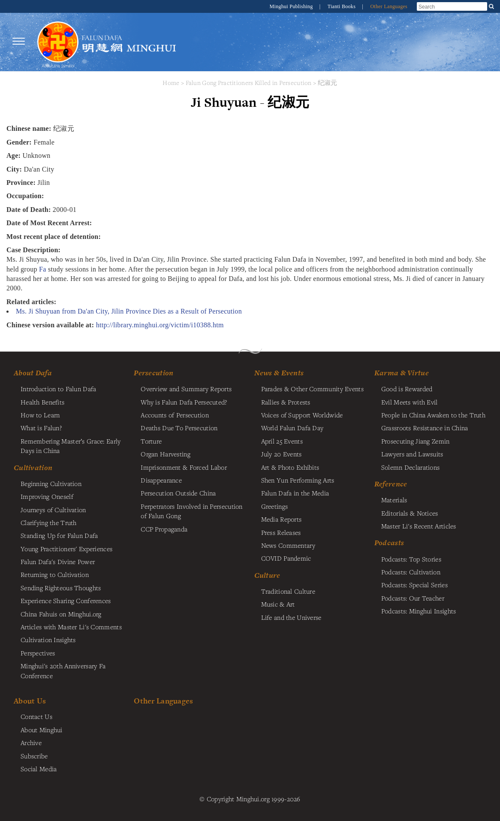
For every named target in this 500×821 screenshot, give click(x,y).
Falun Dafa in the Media (295, 493)
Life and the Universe (291, 617)
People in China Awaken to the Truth (433, 414)
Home (171, 82)
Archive (31, 742)
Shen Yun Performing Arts (297, 480)
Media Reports (281, 519)
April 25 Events (282, 441)
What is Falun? (41, 427)
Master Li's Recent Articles (418, 526)
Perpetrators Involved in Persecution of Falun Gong (191, 511)
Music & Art (278, 604)
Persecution (153, 373)
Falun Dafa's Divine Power (58, 561)
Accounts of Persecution (175, 414)
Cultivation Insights (48, 639)
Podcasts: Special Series (414, 584)
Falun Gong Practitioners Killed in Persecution (249, 82)
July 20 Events (281, 454)
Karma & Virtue (401, 373)
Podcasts (389, 542)
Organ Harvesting (165, 454)
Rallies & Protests (285, 402)
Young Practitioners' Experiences (66, 548)
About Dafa (33, 373)
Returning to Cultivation (55, 574)
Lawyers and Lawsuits (412, 454)
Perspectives (38, 653)
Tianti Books (342, 6)
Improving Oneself (47, 496)
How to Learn (40, 414)
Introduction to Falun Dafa (58, 388)
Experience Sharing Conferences (66, 600)
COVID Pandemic (286, 558)
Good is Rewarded (407, 388)
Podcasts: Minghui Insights (418, 611)
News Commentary (288, 545)
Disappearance (161, 480)
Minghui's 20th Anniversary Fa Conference (63, 670)
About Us (30, 701)
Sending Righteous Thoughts (61, 587)
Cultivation (33, 467)
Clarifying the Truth (49, 522)
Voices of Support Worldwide (302, 414)
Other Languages (388, 6)
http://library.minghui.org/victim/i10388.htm (160, 325)
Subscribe (34, 756)
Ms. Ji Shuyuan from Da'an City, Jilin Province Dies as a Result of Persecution (129, 311)
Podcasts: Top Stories (411, 559)
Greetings (274, 506)
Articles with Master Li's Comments (71, 626)
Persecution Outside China (178, 493)
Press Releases (281, 532)
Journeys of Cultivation (53, 509)
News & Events (279, 373)
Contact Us (36, 716)
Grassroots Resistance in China (424, 427)
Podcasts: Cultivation (410, 571)
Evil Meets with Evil (409, 402)
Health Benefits (42, 402)
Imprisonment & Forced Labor (184, 467)
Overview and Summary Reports (186, 388)
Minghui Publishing (292, 6)
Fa (42, 269)
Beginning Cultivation (51, 483)
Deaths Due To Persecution (179, 427)
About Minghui (42, 729)
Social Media (39, 768)
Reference (390, 484)
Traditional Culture (288, 591)
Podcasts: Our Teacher (412, 598)
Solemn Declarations (410, 467)
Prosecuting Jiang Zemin (415, 441)
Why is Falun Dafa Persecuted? (184, 402)
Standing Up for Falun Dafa (59, 535)
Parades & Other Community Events (312, 388)
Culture (267, 575)
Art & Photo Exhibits (290, 467)
